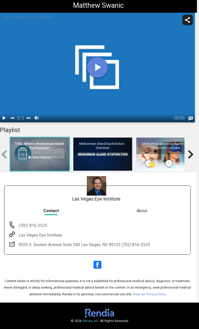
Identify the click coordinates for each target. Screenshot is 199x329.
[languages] (191, 118)
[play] (97, 67)
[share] (187, 20)
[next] (28, 118)
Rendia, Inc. (90, 321)
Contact (51, 210)
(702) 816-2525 (32, 225)
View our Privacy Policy (149, 294)
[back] (12, 118)
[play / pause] (4, 118)
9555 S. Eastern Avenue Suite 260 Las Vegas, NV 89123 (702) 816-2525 (84, 244)
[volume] (37, 118)
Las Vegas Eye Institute (40, 235)
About (142, 210)
